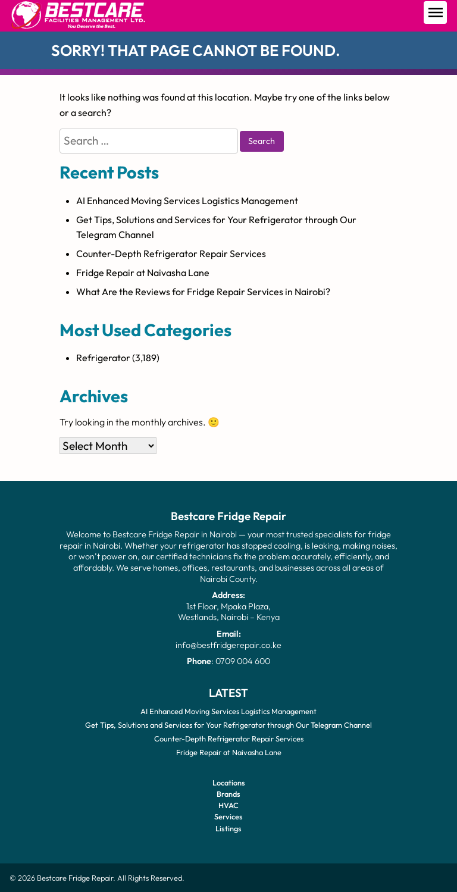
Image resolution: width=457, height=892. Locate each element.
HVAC (228, 805)
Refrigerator (103, 358)
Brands (228, 794)
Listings (228, 827)
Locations (228, 782)
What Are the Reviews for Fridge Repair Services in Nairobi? (203, 292)
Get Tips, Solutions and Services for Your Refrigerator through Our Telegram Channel (228, 725)
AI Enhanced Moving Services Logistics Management (187, 200)
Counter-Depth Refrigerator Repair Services (171, 253)
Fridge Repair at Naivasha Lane (142, 272)
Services (228, 816)
